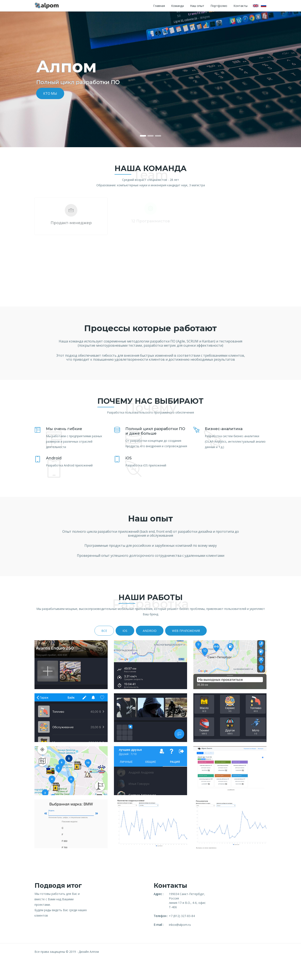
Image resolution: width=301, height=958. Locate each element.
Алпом (94, 952)
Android (150, 631)
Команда (177, 6)
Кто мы (50, 93)
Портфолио (218, 6)
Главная (159, 6)
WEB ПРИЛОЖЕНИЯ (186, 631)
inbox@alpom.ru (180, 925)
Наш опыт (197, 6)
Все (104, 631)
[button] (22, 79)
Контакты (240, 6)
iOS (124, 631)
